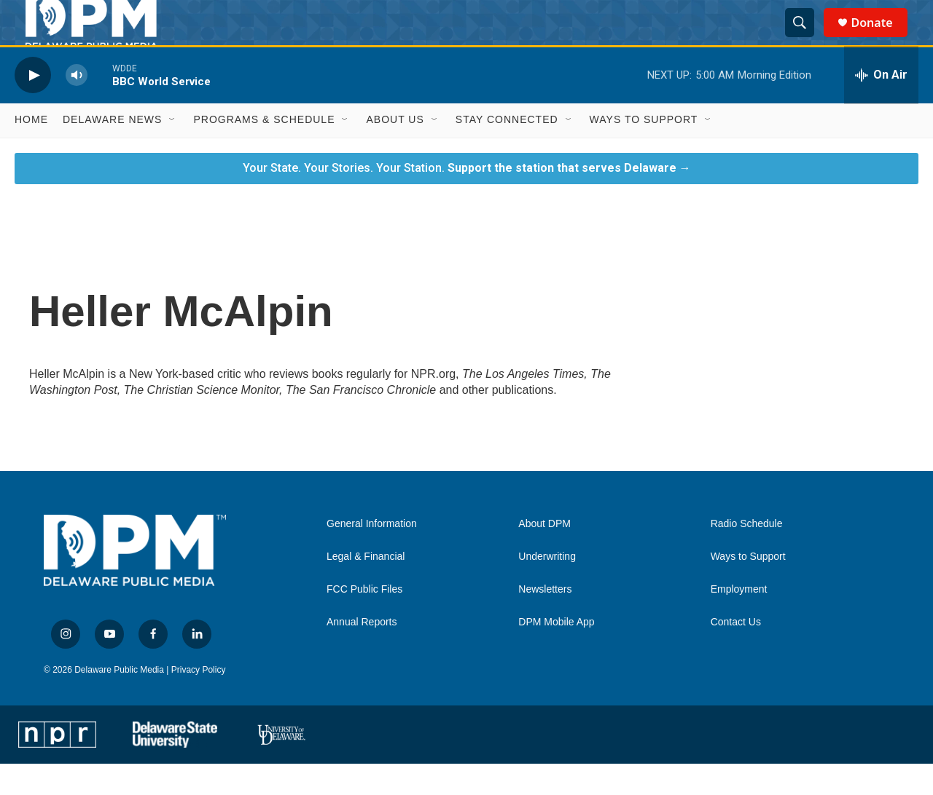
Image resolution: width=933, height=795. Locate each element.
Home (31, 151)
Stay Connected (507, 151)
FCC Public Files (364, 621)
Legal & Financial (366, 588)
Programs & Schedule (264, 151)
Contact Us (736, 654)
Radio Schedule (747, 555)
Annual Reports (362, 654)
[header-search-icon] (806, 38)
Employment (739, 621)
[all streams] (881, 107)
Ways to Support (644, 151)
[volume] (76, 106)
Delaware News (112, 151)
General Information (372, 555)
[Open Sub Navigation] (173, 151)
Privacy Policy (198, 701)
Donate (880, 38)
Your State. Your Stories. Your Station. (467, 199)
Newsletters (544, 621)
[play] (32, 106)
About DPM (544, 555)
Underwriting (547, 588)
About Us (394, 151)
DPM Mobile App (556, 654)
